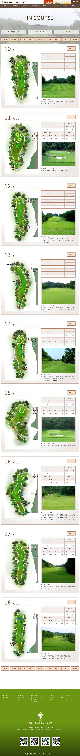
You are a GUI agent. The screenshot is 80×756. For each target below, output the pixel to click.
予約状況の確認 (66, 695)
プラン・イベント (37, 697)
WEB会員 (51, 697)
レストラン (35, 702)
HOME (6, 695)
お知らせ (6, 697)
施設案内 (34, 699)
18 (75, 40)
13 (31, 40)
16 (57, 40)
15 (48, 40)
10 (5, 40)
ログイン (57, 2)
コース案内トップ (13, 32)
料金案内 (34, 695)
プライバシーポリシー (68, 699)
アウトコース (40, 32)
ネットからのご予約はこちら (48, 1)
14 (40, 40)
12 (22, 40)
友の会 (66, 2)
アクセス (51, 695)
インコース (66, 32)
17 (66, 40)
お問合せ (75, 2)
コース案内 (21, 695)
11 (13, 40)
